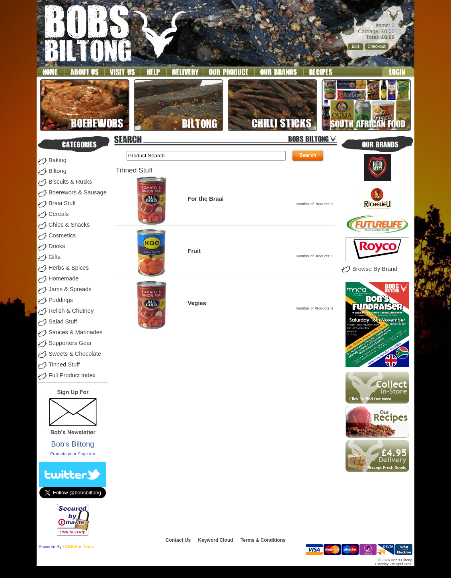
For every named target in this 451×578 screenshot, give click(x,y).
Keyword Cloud (215, 540)
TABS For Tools (78, 546)
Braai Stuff (62, 203)
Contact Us (178, 540)
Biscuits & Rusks (70, 181)
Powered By (50, 546)
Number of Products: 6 (314, 204)
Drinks (57, 246)
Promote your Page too (72, 453)
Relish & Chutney (71, 311)
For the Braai (205, 199)
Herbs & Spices (69, 268)
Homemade (64, 278)
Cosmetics (62, 235)
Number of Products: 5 (314, 256)
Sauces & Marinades (75, 332)
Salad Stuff (63, 321)
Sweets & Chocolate (75, 354)
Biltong (57, 171)
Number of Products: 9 (314, 308)
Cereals (59, 214)
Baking (57, 160)
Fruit (194, 251)
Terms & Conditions (262, 540)
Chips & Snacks (69, 224)
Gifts (55, 257)
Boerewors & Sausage (78, 192)
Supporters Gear (70, 343)
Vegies (196, 303)
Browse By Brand (374, 269)
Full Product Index (72, 375)
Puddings (61, 300)
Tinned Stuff (64, 364)
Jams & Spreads (70, 289)
